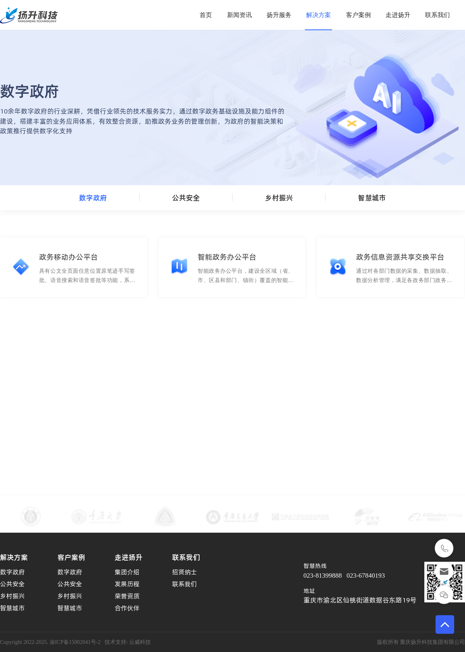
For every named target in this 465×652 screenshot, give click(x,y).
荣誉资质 (127, 596)
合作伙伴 (127, 608)
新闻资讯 (239, 15)
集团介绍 (127, 572)
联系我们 (437, 15)
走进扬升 (398, 15)
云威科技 (140, 642)
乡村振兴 (279, 198)
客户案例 (358, 15)
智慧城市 (372, 198)
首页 (206, 15)
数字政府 (93, 198)
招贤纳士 (184, 572)
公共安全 (186, 198)
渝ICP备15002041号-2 (75, 642)
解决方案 (318, 15)
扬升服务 (279, 15)
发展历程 (127, 584)
